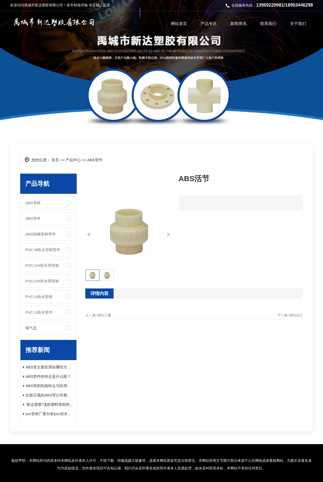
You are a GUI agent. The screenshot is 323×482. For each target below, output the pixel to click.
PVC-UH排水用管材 (42, 281)
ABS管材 (33, 203)
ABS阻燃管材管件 (40, 234)
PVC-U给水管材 (38, 296)
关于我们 (298, 23)
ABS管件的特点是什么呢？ (48, 376)
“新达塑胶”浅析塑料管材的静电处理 (49, 404)
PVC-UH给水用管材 (42, 265)
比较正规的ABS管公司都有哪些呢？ (49, 395)
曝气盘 (31, 328)
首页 (55, 160)
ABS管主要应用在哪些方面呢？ (49, 367)
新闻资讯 (238, 23)
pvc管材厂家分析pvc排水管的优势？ (49, 414)
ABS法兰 (296, 315)
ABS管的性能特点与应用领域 (49, 386)
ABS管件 (33, 218)
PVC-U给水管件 (38, 312)
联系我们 (268, 23)
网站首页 (179, 23)
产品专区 (209, 23)
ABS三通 (104, 315)
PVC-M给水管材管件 (42, 250)
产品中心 (73, 160)
